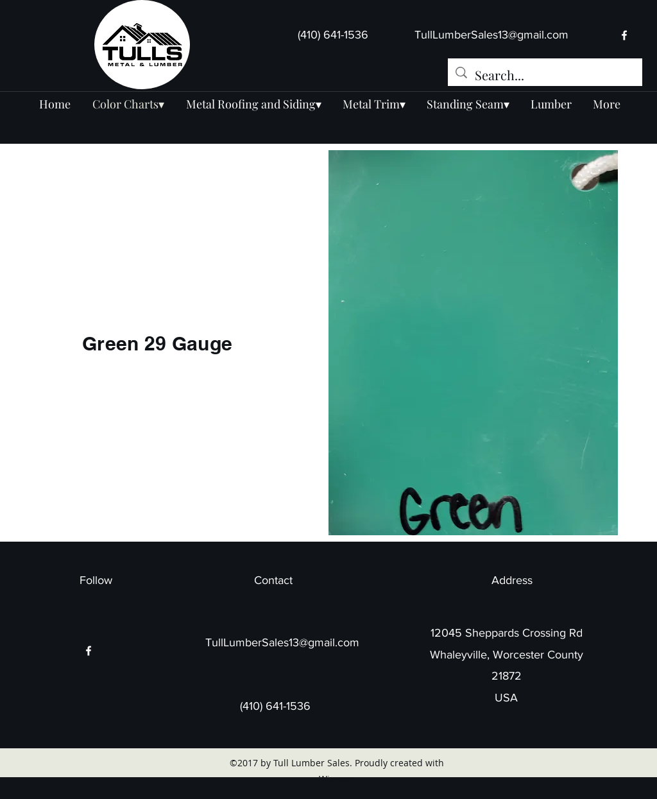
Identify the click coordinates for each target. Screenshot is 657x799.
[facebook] (624, 35)
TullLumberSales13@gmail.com (491, 34)
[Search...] (545, 74)
